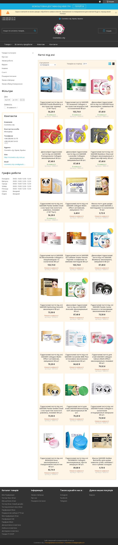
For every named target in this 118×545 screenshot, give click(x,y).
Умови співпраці (8, 80)
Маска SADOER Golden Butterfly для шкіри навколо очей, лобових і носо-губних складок (102, 461)
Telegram (63, 501)
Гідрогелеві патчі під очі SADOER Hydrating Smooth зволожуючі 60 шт (51, 307)
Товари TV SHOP (8, 534)
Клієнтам (41, 44)
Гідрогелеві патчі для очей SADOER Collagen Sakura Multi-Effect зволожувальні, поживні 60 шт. (102, 359)
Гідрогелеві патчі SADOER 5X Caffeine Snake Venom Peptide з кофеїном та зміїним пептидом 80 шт (76, 258)
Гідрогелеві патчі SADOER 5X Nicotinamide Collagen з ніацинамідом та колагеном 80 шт (51, 258)
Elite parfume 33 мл (9, 501)
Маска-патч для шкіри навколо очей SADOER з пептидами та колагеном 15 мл (102, 207)
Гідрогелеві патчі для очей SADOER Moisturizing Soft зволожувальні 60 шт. (76, 409)
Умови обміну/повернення (12, 84)
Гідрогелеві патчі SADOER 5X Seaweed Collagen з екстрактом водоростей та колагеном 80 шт (76, 105)
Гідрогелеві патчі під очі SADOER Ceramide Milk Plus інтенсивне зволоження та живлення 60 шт (76, 358)
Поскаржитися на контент (54, 543)
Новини (5, 68)
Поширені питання (9, 76)
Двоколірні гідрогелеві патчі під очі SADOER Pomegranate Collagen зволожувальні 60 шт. (51, 155)
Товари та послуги (9, 53)
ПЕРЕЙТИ (79, 6)
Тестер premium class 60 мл (12, 507)
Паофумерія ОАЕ (8, 519)
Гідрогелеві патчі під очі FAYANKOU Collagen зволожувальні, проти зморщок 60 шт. (77, 461)
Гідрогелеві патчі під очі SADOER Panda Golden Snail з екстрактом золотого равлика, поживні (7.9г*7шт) (51, 208)
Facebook (63, 498)
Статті (4, 72)
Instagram (64, 495)
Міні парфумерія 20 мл (10, 516)
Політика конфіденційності (74, 543)
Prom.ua (71, 540)
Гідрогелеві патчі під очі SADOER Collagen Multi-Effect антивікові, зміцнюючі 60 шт (51, 358)
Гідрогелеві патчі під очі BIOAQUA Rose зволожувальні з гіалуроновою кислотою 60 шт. (51, 462)
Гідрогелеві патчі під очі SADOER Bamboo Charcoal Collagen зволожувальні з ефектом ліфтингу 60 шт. (102, 155)
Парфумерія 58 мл (8, 510)
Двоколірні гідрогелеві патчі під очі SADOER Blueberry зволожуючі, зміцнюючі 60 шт (102, 258)
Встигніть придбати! (23, 44)
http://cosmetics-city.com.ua (14, 157)
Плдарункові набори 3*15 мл (13, 513)
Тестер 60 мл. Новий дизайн (12, 504)
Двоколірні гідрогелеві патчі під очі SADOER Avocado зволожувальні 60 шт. (76, 308)
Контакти (53, 44)
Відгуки (4, 64)
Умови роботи (7, 61)
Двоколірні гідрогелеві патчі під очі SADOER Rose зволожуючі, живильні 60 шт (102, 105)
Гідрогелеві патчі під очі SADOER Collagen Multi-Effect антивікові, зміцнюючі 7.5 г (77, 207)
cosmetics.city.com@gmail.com (14, 164)
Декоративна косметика (11, 525)
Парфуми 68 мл (7, 522)
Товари (7, 44)
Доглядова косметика (10, 531)
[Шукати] (34, 30)
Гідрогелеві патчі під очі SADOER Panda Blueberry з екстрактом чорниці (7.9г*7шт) (51, 105)
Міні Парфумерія (8, 495)
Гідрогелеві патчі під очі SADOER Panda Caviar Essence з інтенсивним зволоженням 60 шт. (102, 308)
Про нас (5, 57)
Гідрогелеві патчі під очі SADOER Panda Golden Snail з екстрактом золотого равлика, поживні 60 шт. (51, 409)
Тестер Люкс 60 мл (9, 498)
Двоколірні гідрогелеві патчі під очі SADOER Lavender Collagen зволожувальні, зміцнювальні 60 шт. (76, 156)
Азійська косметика (9, 528)
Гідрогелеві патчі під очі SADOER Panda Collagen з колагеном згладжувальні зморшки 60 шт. (102, 410)
